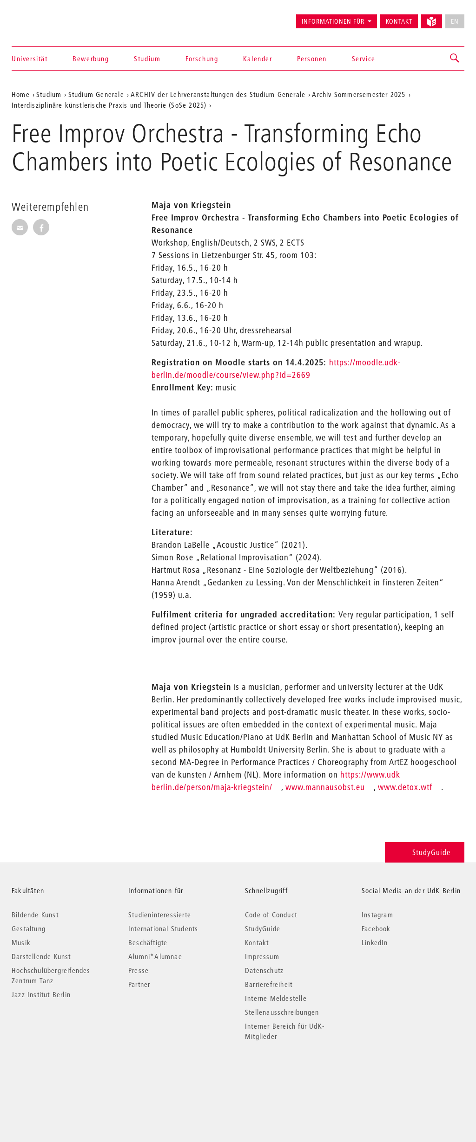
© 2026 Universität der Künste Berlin (60, 1075)
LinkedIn (375, 942)
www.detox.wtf (405, 787)
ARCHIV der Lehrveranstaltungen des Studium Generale (218, 94)
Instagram (377, 914)
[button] (455, 58)
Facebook (376, 928)
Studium (147, 58)
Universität (30, 58)
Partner (139, 984)
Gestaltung (29, 928)
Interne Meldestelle (276, 998)
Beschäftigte (147, 942)
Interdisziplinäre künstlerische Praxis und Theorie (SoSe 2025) (109, 105)
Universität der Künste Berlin (48, 17)
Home (21, 94)
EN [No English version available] (455, 21)
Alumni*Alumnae (155, 956)
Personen (312, 58)
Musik (21, 942)
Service (364, 58)
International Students (163, 928)
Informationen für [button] (333, 21)
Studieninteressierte (159, 914)
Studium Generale (96, 94)
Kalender (257, 58)
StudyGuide (424, 852)
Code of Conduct (271, 914)
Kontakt (399, 21)
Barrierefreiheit (268, 984)
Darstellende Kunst (41, 956)
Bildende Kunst (35, 914)
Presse (138, 970)
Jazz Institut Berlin (41, 994)
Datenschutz (264, 970)
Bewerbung (91, 58)
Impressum (262, 956)
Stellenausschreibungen (282, 1012)
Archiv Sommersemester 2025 (358, 94)
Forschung (201, 58)
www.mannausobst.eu (325, 787)
